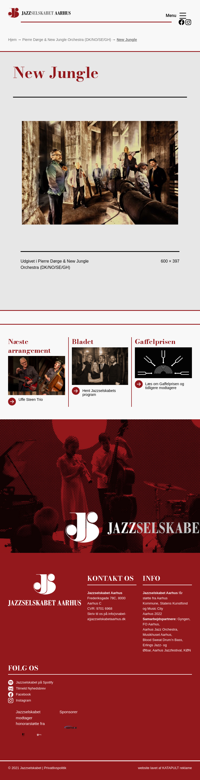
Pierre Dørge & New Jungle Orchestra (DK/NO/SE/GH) (66, 40)
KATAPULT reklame (177, 768)
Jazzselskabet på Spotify (30, 682)
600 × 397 (170, 261)
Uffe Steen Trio (30, 399)
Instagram (19, 700)
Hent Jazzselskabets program (99, 393)
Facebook (19, 694)
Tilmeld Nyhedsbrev (27, 688)
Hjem (12, 40)
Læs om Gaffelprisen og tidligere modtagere (164, 386)
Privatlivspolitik (55, 768)
